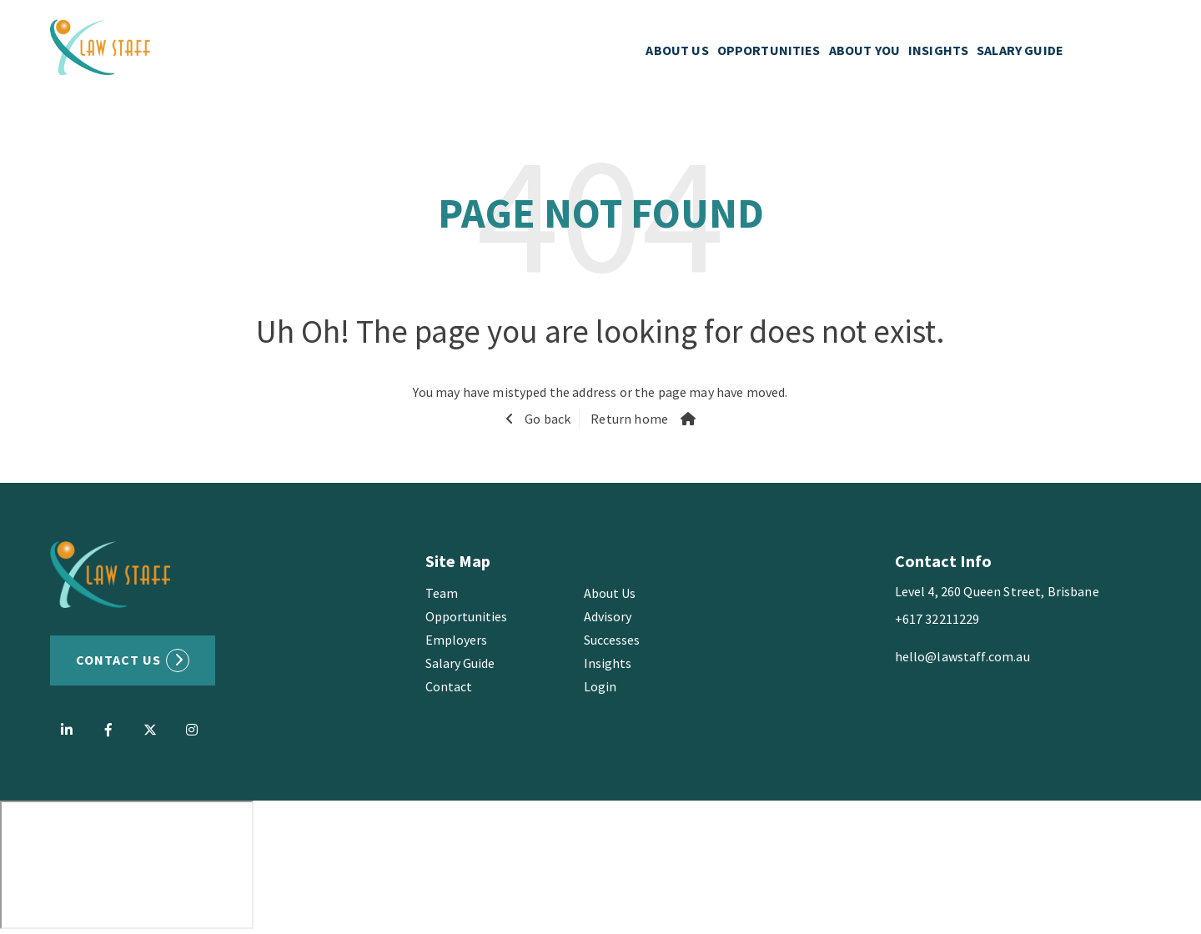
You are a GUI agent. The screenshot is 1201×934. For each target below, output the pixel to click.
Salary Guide (460, 663)
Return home (629, 418)
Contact (448, 686)
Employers (456, 639)
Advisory (607, 616)
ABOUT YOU (864, 50)
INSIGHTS (938, 50)
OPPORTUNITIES (769, 50)
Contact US (118, 659)
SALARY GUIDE (1020, 50)
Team (441, 593)
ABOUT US (677, 50)
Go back (546, 418)
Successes (612, 639)
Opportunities (466, 616)
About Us (610, 593)
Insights (607, 663)
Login (600, 686)
